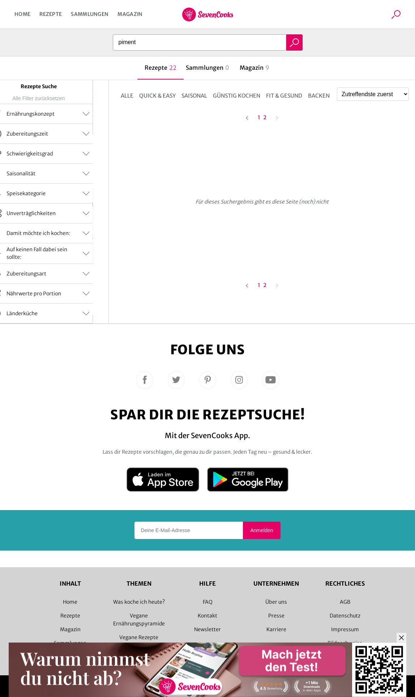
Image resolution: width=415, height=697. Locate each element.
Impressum (345, 629)
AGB (345, 602)
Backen (319, 95)
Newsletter (207, 629)
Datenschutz (345, 615)
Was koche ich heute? (139, 602)
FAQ (208, 602)
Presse (276, 615)
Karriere (276, 629)
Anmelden (261, 530)
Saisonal (194, 95)
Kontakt (207, 615)
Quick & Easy (157, 95)
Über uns (276, 602)
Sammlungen (89, 14)
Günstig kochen (236, 95)
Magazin (129, 14)
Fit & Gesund (284, 95)
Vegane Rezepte (138, 637)
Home (22, 14)
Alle (127, 95)
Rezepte (50, 14)
